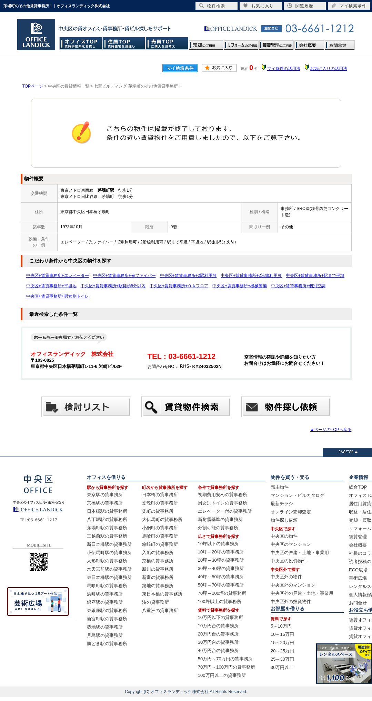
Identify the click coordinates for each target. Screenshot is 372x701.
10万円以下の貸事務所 (220, 617)
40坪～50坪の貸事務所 (221, 576)
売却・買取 (360, 520)
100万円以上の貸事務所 (222, 675)
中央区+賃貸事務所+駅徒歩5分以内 (113, 285)
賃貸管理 (358, 536)
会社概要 (309, 43)
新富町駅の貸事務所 (107, 618)
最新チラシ (282, 503)
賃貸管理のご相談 (276, 43)
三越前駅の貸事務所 (107, 536)
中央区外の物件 (286, 576)
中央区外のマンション (293, 585)
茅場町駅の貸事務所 (107, 527)
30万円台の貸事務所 (218, 642)
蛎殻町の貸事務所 (160, 502)
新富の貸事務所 (157, 577)
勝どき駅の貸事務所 (107, 643)
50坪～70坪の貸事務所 (221, 585)
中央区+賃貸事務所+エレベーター (57, 275)
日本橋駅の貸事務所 (107, 511)
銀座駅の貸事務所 (105, 602)
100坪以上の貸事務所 (219, 601)
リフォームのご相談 (241, 43)
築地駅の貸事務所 (105, 627)
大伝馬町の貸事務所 (162, 519)
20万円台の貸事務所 (218, 634)
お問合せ (339, 43)
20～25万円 (282, 650)
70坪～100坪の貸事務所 (222, 593)
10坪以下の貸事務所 (218, 543)
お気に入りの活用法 (328, 68)
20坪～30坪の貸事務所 (221, 560)
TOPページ (32, 86)
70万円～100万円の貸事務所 (226, 667)
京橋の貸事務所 (157, 560)
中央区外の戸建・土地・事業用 (302, 593)
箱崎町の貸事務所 (160, 544)
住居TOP (123, 43)
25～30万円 (282, 659)
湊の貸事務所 (155, 602)
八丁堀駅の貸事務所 (107, 519)
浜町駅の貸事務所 (105, 594)
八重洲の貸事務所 (160, 610)
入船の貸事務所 (157, 552)
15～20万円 (282, 642)
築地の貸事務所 (157, 585)
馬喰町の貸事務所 (160, 536)
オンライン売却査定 (291, 511)
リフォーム (360, 528)
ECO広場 (358, 569)
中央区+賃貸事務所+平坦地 (51, 285)
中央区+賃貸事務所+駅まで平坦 (315, 275)
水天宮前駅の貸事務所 (109, 569)
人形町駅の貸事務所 (107, 560)
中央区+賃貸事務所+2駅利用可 (188, 275)
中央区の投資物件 (288, 560)
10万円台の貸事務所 (218, 625)
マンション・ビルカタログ (297, 495)
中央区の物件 (284, 536)
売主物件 (280, 487)
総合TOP (358, 487)
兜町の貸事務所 (157, 511)
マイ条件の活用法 (283, 68)
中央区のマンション (291, 544)
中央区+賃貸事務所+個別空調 (298, 285)
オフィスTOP (80, 43)
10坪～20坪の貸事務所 (221, 551)
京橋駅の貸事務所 (105, 502)
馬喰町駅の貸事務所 (107, 585)
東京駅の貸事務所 (105, 494)
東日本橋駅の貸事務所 (109, 577)
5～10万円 (281, 626)
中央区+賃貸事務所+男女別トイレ (57, 296)
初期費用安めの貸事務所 (222, 494)
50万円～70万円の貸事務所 (225, 658)
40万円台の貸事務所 (218, 650)
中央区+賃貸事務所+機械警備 (239, 285)
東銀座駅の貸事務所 (107, 610)
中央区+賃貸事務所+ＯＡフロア (179, 285)
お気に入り (258, 5)
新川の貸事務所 (157, 569)
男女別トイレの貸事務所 (222, 502)
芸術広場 (358, 578)
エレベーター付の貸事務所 (225, 511)
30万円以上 (282, 667)
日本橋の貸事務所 (160, 494)
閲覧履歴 (300, 5)
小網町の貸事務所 (160, 527)
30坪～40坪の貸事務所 (221, 568)
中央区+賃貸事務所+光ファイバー (124, 275)
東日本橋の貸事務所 (162, 594)
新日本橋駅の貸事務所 (109, 544)
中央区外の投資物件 (291, 601)
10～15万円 (282, 634)
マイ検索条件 (348, 5)
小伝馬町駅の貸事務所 (109, 552)
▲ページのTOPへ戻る (330, 429)
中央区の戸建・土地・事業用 (300, 552)
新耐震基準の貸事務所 (220, 519)
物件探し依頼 (284, 520)
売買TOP (167, 43)
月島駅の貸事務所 (105, 635)
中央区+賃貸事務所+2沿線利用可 (251, 275)
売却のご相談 (206, 43)
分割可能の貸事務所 (218, 527)
